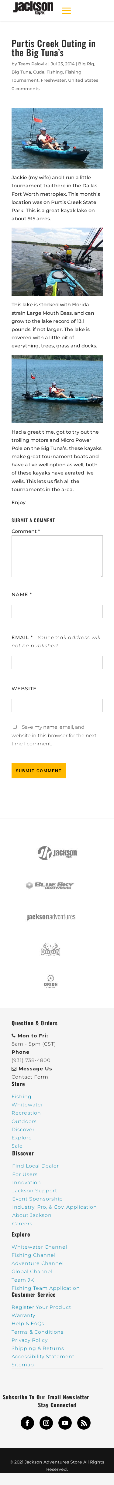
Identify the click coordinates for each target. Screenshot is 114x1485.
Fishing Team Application (46, 1288)
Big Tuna (21, 72)
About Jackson (32, 1215)
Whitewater (27, 1105)
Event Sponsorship (37, 1199)
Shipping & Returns (38, 1348)
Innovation (26, 1182)
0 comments (26, 88)
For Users (25, 1174)
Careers (22, 1224)
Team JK (23, 1280)
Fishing (55, 72)
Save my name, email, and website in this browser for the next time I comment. (54, 735)
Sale (17, 1146)
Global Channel (32, 1271)
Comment (26, 531)
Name (22, 594)
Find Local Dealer (35, 1166)
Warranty (23, 1315)
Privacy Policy (30, 1340)
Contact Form (30, 1077)
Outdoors (24, 1121)
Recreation (26, 1113)
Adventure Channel (38, 1263)
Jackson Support (34, 1191)
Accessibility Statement (43, 1356)
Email (22, 637)
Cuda (38, 72)
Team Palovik (32, 64)
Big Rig (86, 64)
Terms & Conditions (38, 1332)
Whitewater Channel (39, 1247)
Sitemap (23, 1365)
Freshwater (53, 80)
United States (83, 80)
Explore (22, 1138)
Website (24, 689)
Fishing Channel (34, 1255)
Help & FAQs (28, 1323)
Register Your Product (41, 1307)
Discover (23, 1129)
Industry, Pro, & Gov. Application (54, 1207)
